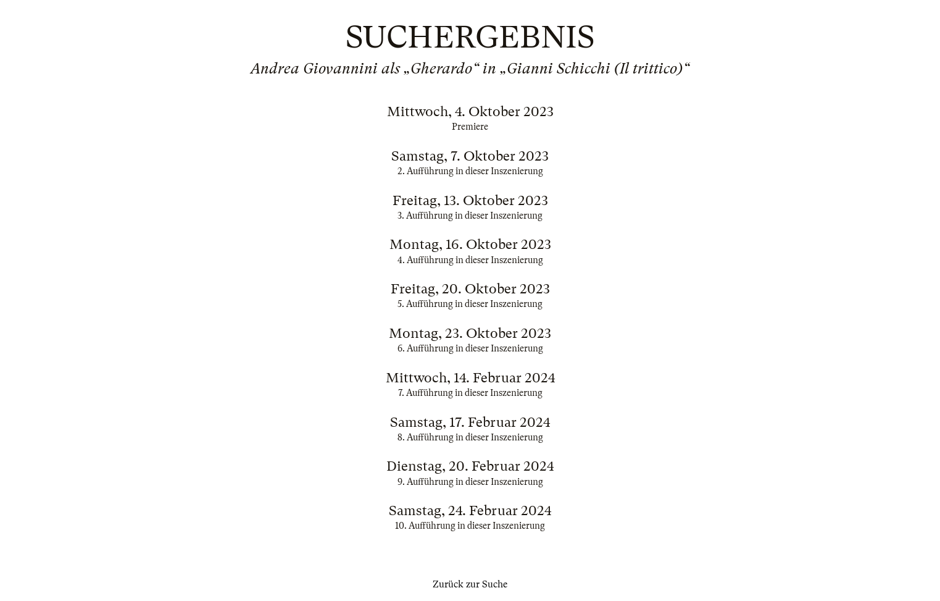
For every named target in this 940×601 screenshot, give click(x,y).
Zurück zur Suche (470, 584)
